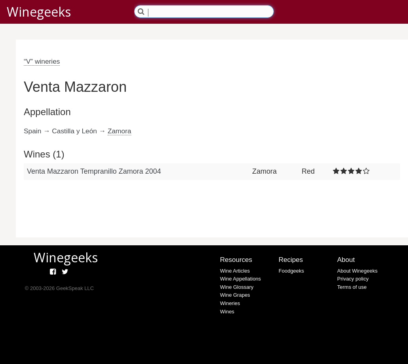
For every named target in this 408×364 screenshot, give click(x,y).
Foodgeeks (291, 271)
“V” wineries (42, 61)
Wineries (230, 303)
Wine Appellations (240, 279)
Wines (227, 312)
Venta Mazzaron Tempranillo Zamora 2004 (94, 171)
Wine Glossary (237, 287)
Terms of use (351, 287)
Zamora (119, 131)
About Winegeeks (357, 271)
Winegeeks (39, 11)
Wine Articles (235, 271)
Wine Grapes (235, 295)
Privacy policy (352, 279)
